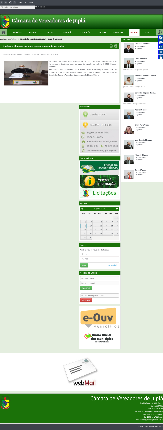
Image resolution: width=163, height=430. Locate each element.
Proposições (139, 46)
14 (112, 226)
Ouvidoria (118, 32)
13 (106, 226)
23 (85, 234)
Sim (85, 254)
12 (101, 226)
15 (117, 226)
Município (17, 32)
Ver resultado (112, 265)
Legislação (67, 32)
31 (91, 238)
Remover (86, 300)
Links (147, 32)
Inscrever (86, 288)
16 (85, 230)
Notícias (134, 32)
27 (106, 234)
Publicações (85, 32)
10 (91, 226)
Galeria (102, 32)
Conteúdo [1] (22, 2)
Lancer (160, 427)
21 (112, 230)
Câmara (32, 32)
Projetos (138, 48)
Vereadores (49, 32)
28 (112, 234)
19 (101, 230)
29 (117, 234)
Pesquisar (40, 7)
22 (117, 230)
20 (106, 230)
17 (91, 230)
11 (95, 226)
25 (95, 234)
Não (85, 259)
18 (95, 230)
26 (101, 234)
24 (91, 234)
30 (85, 238)
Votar (84, 265)
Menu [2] (32, 2)
